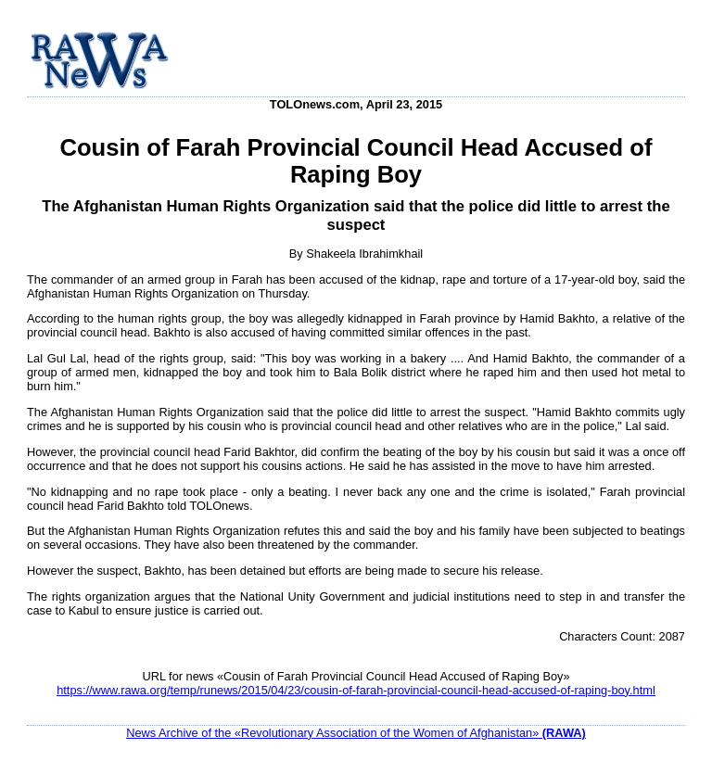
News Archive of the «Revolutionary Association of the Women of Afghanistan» (356, 733)
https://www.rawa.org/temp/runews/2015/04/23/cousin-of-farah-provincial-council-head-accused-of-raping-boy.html (356, 690)
